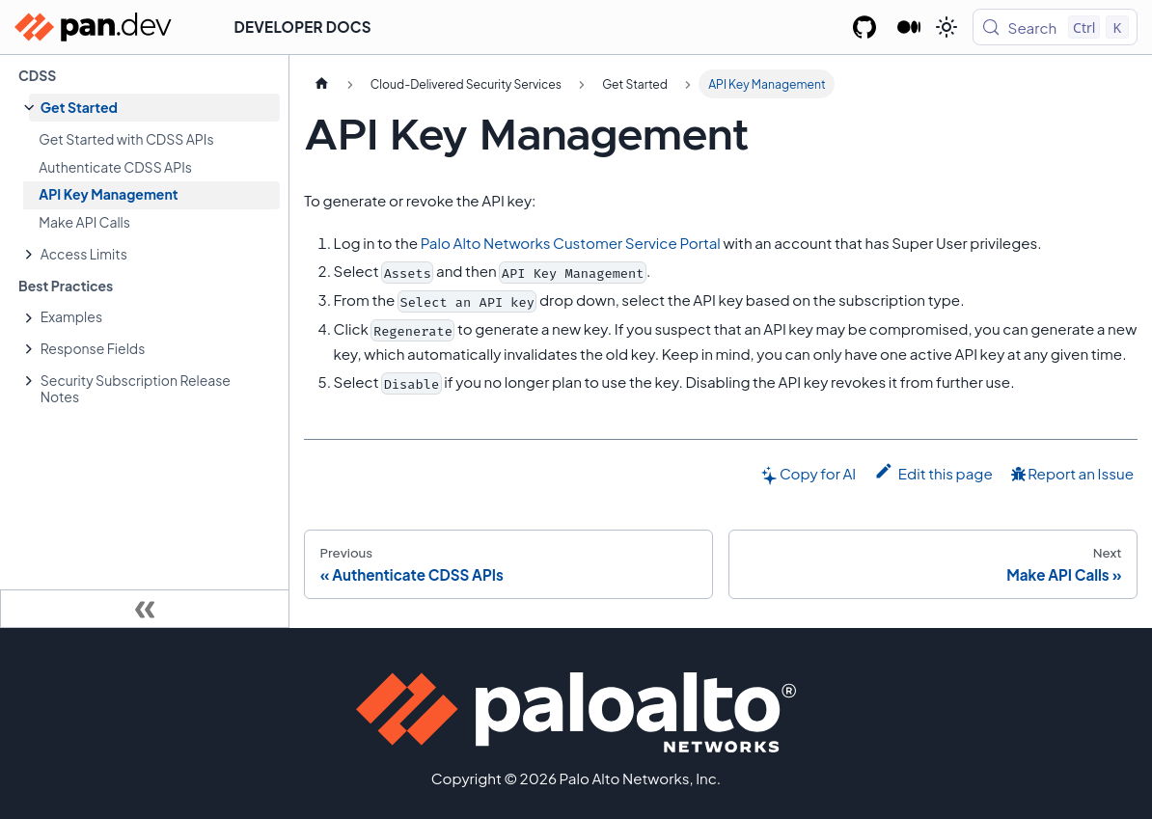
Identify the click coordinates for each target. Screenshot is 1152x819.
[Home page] (321, 83)
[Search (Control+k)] (1055, 27)
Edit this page (933, 471)
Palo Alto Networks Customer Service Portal (571, 242)
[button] (154, 108)
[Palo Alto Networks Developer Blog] (909, 27)
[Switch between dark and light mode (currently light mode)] (946, 27)
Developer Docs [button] (302, 26)
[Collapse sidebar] (144, 608)
